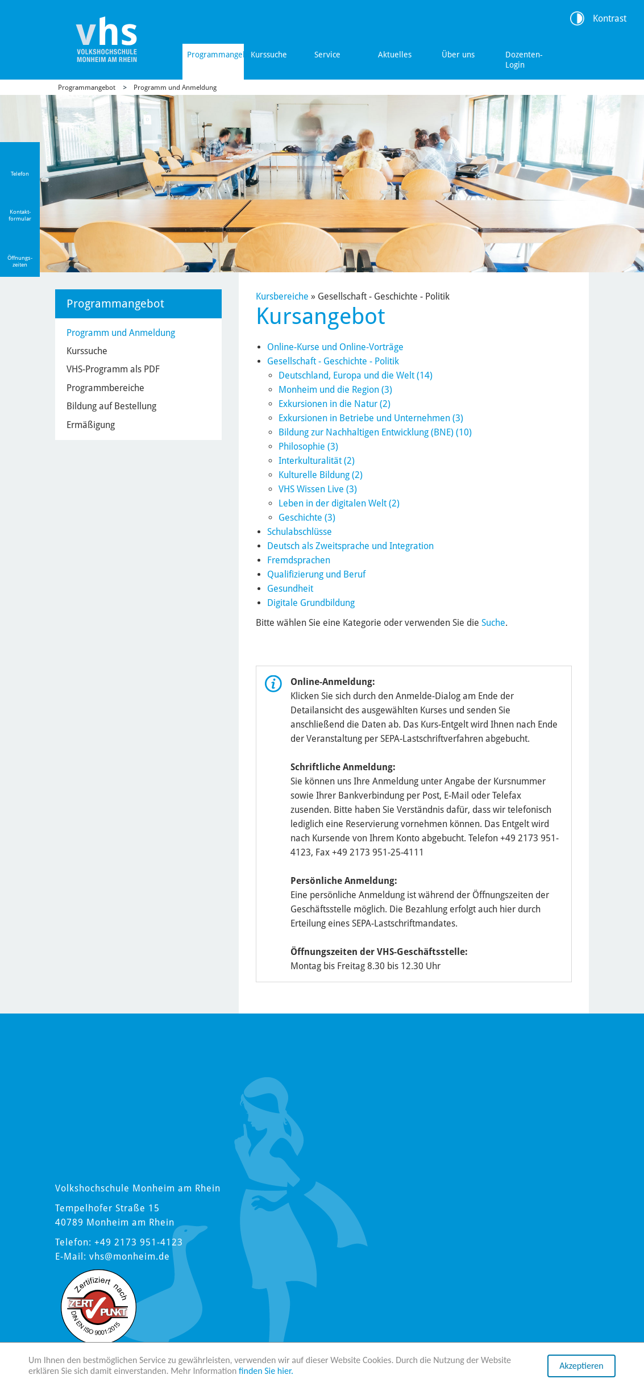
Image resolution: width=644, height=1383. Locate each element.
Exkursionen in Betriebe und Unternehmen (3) (371, 418)
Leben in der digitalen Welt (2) (339, 503)
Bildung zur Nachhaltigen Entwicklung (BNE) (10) (375, 432)
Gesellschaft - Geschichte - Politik (333, 361)
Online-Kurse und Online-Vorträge (335, 347)
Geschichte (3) (307, 517)
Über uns (458, 54)
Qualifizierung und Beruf (316, 574)
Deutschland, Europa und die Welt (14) (356, 375)
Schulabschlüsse (299, 531)
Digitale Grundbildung (311, 602)
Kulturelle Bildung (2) (321, 475)
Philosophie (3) (308, 446)
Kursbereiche (282, 296)
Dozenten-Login (524, 59)
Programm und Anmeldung (175, 88)
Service (327, 54)
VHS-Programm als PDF (113, 369)
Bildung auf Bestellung (111, 406)
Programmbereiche (105, 388)
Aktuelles (395, 54)
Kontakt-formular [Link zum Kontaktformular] (20, 215)
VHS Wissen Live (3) (318, 489)
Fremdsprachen (298, 560)
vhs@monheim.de (129, 1256)
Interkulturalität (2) (317, 460)
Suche (493, 622)
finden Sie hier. (266, 1370)
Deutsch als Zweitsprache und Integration (350, 546)
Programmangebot (215, 54)
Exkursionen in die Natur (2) (334, 403)
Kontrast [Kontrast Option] (609, 18)
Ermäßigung (91, 425)
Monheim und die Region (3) (335, 389)
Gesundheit (290, 588)
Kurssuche (269, 54)
